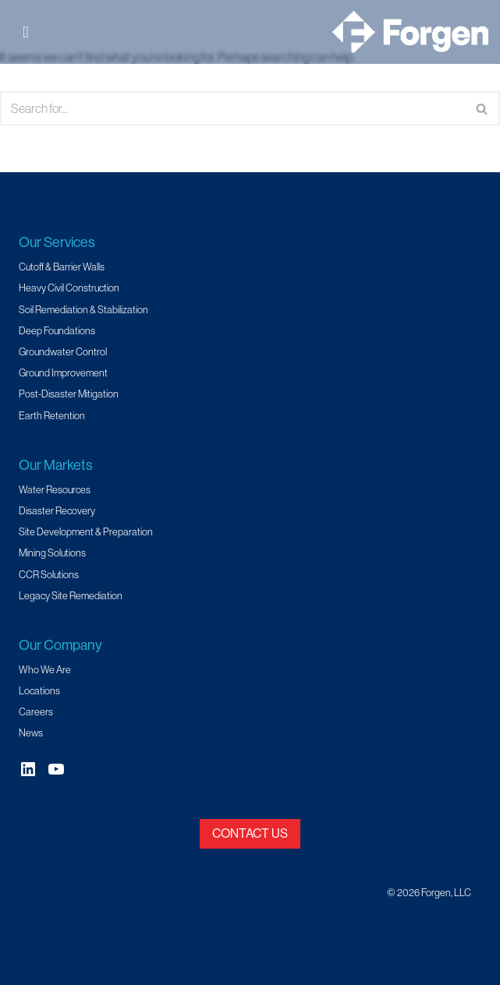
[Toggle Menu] (30, 32)
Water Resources (54, 489)
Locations (39, 690)
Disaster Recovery (57, 510)
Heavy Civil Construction (69, 287)
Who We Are (45, 669)
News (31, 732)
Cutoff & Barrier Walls (62, 266)
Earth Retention (52, 415)
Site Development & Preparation (86, 531)
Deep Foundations (57, 330)
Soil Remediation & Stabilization (83, 309)
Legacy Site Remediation (70, 595)
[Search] (232, 108)
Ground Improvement (63, 372)
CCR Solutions (49, 574)
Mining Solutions (52, 552)
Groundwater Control (63, 351)
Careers (36, 711)
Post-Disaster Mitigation (69, 393)
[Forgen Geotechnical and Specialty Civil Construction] (410, 32)
